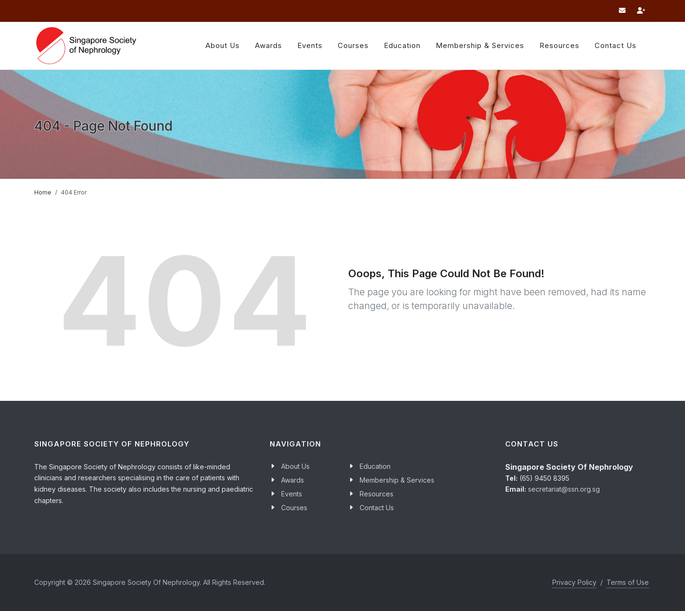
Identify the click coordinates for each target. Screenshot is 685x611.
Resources (559, 45)
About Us (223, 45)
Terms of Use (628, 582)
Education (375, 466)
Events (291, 494)
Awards (268, 45)
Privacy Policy (574, 582)
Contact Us (377, 508)
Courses (294, 508)
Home (42, 192)
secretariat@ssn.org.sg (564, 489)
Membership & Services (397, 480)
